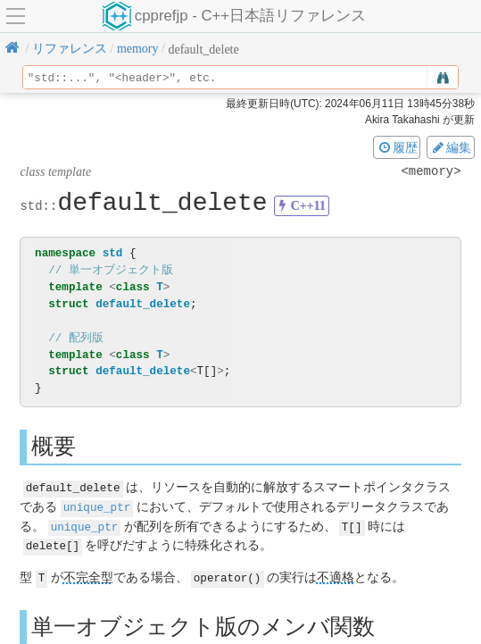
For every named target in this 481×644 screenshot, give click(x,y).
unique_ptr (97, 506)
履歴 (397, 147)
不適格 (335, 574)
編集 (450, 147)
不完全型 (88, 574)
